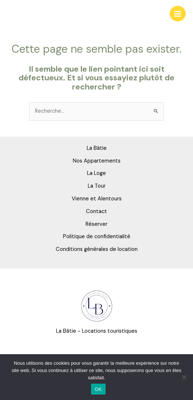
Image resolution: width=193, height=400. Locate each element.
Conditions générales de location (97, 249)
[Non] (184, 377)
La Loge (96, 173)
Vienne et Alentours (97, 198)
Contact (96, 211)
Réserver (96, 224)
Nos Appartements (97, 160)
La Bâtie (97, 148)
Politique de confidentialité (96, 236)
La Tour (97, 186)
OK (98, 389)
